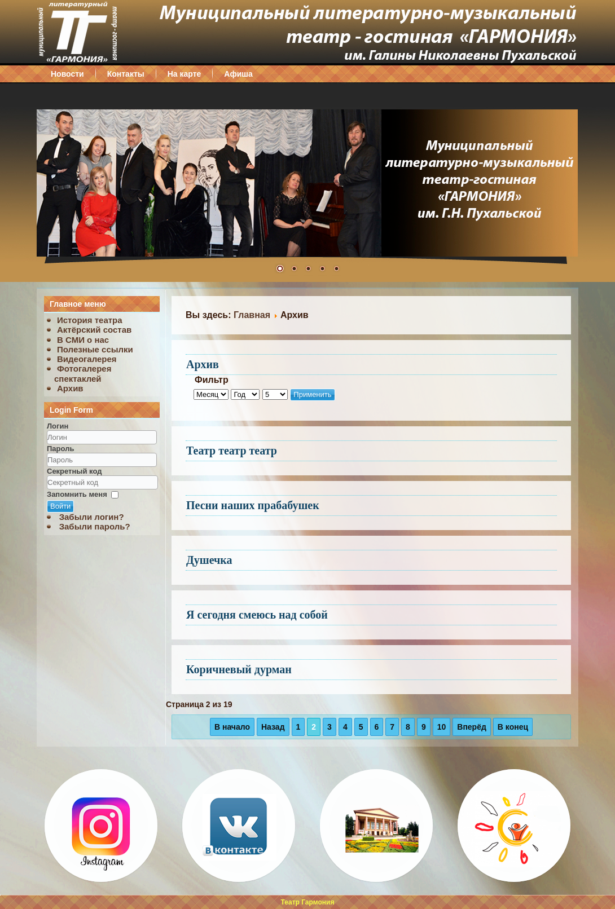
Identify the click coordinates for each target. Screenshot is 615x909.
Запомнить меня (77, 494)
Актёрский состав (94, 329)
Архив (70, 388)
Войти (60, 506)
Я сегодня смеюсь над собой (257, 614)
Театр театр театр (231, 450)
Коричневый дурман (239, 669)
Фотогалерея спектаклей (82, 373)
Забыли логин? (91, 517)
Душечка (209, 560)
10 (441, 726)
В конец (513, 726)
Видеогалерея (87, 359)
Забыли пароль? (94, 526)
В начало (232, 726)
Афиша (238, 73)
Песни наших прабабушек (252, 505)
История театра (89, 320)
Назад (273, 726)
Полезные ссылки (95, 349)
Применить (312, 394)
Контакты (125, 73)
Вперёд (471, 726)
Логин (57, 426)
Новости (67, 73)
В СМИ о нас (83, 340)
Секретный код (74, 471)
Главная (252, 315)
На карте (184, 73)
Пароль (60, 448)
